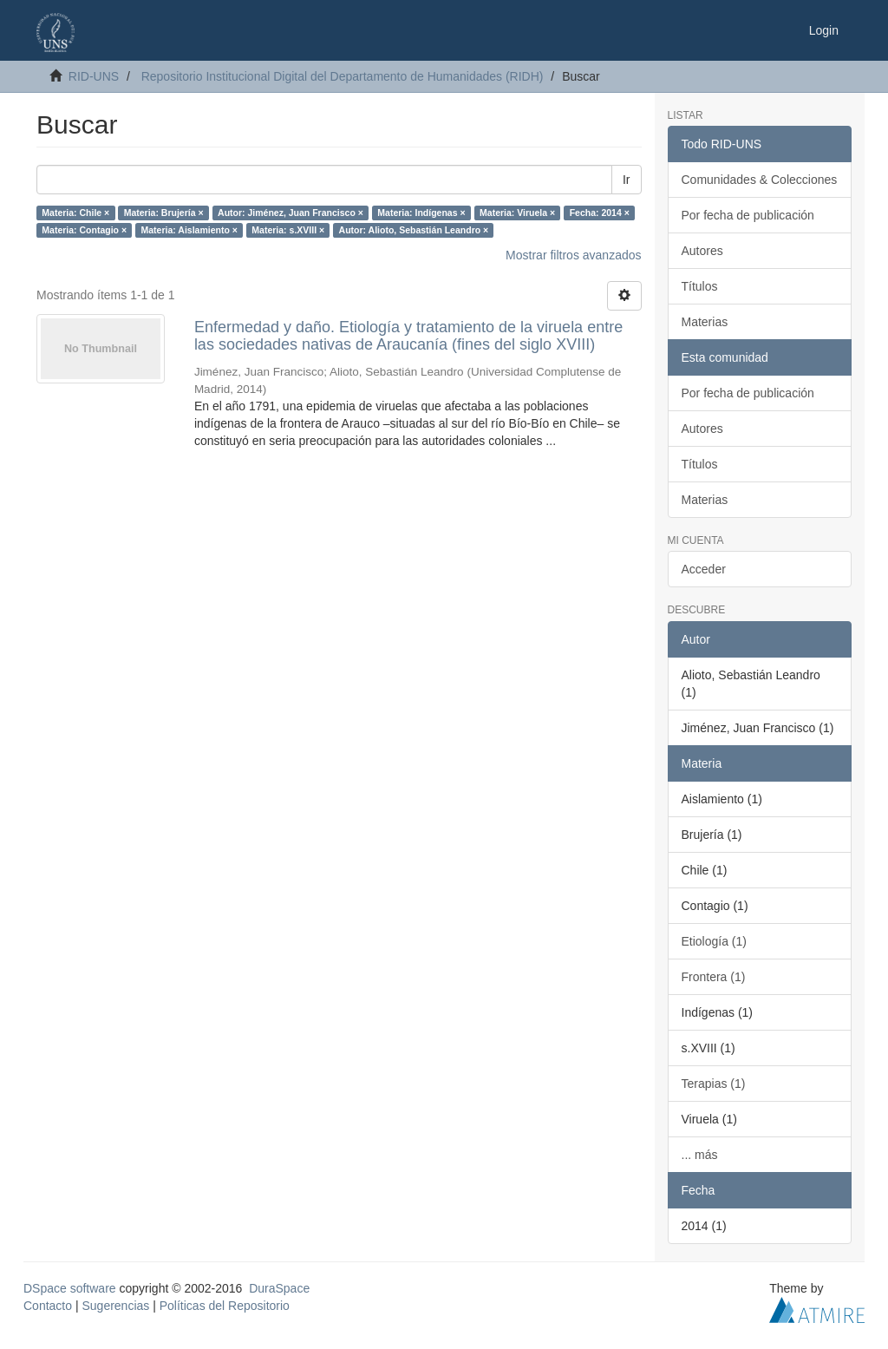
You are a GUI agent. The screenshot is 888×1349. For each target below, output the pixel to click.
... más (700, 1155)
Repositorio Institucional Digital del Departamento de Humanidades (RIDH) (342, 76)
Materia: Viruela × (517, 212)
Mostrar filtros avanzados (573, 255)
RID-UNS (94, 76)
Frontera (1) (714, 977)
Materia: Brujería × (164, 212)
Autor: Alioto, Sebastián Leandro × (414, 230)
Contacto (47, 1306)
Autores (702, 251)
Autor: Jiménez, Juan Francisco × (290, 212)
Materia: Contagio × (84, 230)
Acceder (704, 569)
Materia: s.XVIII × (287, 230)
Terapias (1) (714, 1083)
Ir (626, 180)
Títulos (700, 286)
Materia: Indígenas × (421, 212)
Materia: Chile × (75, 212)
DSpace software (69, 1288)
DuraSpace (279, 1288)
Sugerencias (115, 1306)
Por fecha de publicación (748, 215)
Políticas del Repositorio (225, 1306)
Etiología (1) (714, 941)
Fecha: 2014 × (600, 212)
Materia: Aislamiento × (189, 230)
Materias (705, 322)
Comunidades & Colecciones (760, 180)
